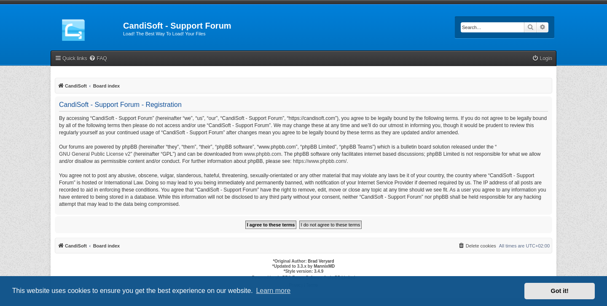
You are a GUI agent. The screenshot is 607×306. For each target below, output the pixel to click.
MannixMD (324, 266)
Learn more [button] (273, 290)
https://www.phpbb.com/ (319, 161)
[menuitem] (98, 58)
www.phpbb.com (262, 154)
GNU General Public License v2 (94, 154)
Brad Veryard (321, 261)
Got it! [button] (560, 290)
